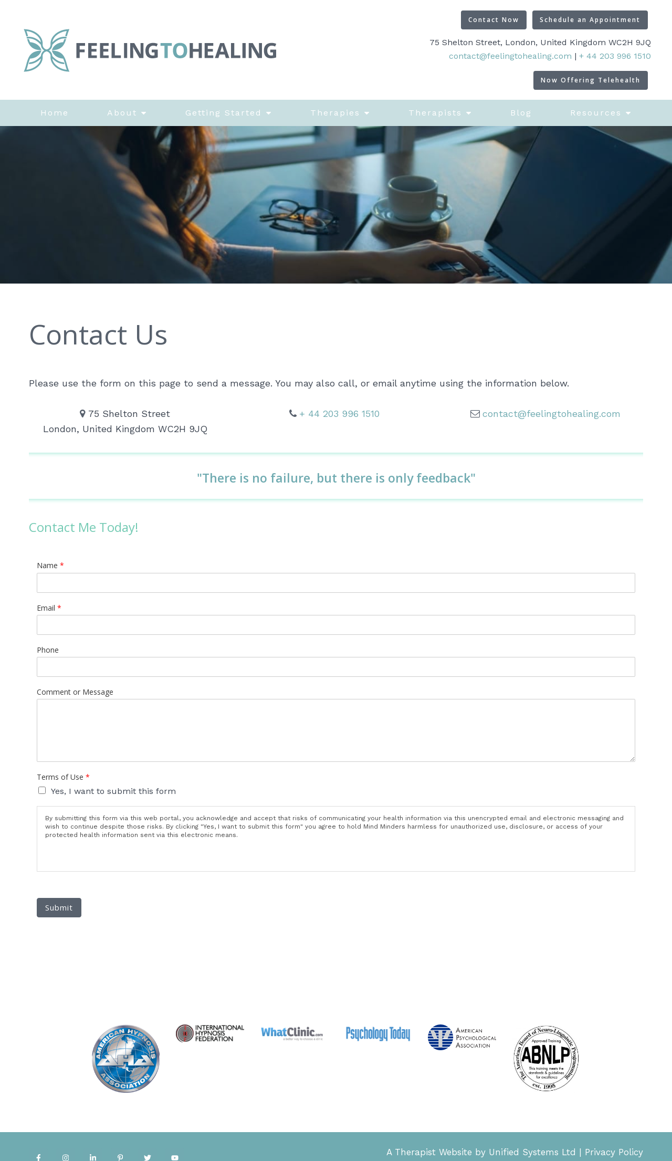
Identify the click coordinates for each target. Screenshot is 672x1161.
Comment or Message (75, 692)
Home (54, 113)
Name (50, 565)
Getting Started (223, 113)
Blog (521, 113)
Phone (48, 650)
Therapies (335, 113)
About (122, 113)
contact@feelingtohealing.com (510, 56)
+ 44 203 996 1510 (615, 56)
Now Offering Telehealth (590, 80)
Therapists (435, 113)
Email (49, 608)
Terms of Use (63, 777)
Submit (59, 907)
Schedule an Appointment (590, 19)
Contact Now (493, 19)
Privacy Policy (614, 1152)
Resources (596, 113)
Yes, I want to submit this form (113, 791)
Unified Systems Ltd (532, 1152)
